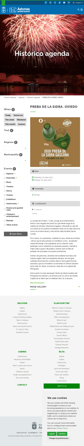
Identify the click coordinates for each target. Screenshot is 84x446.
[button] (79, 2)
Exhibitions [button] (11, 199)
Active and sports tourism (22, 326)
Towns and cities (62, 372)
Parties (22, 362)
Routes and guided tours (22, 375)
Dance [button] (9, 191)
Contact (22, 385)
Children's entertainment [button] (12, 215)
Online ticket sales (62, 341)
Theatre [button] (9, 187)
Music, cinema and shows (22, 365)
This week (9, 120)
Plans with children (62, 375)
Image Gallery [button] (38, 286)
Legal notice (22, 433)
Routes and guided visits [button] (14, 209)
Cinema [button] (9, 195)
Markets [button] (9, 221)
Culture (22, 311)
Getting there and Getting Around (62, 326)
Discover (22, 303)
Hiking (62, 378)
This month (10, 124)
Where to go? (62, 320)
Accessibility (33, 433)
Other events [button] (12, 225)
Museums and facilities (22, 359)
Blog (62, 352)
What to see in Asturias (61, 311)
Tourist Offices (61, 335)
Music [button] (8, 182)
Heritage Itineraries (62, 348)
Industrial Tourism (22, 332)
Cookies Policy (62, 428)
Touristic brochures (62, 329)
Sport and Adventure (61, 369)
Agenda (22, 352)
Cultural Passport (61, 344)
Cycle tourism (62, 381)
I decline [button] (62, 434)
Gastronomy (22, 314)
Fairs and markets (22, 378)
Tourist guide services (62, 338)
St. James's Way (22, 329)
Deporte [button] (9, 174)
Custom (21, 124)
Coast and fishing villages (22, 317)
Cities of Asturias (22, 320)
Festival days (62, 332)
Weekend (21, 120)
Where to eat (61, 323)
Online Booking (61, 314)
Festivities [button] (10, 178)
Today (8, 115)
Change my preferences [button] (58, 438)
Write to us (62, 386)
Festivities (61, 365)
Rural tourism (22, 323)
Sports (22, 369)
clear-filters (16, 234)
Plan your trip (62, 303)
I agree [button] (52, 434)
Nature (22, 308)
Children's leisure (22, 372)
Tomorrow (18, 115)
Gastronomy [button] (11, 204)
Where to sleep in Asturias (62, 308)
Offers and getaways (61, 317)
